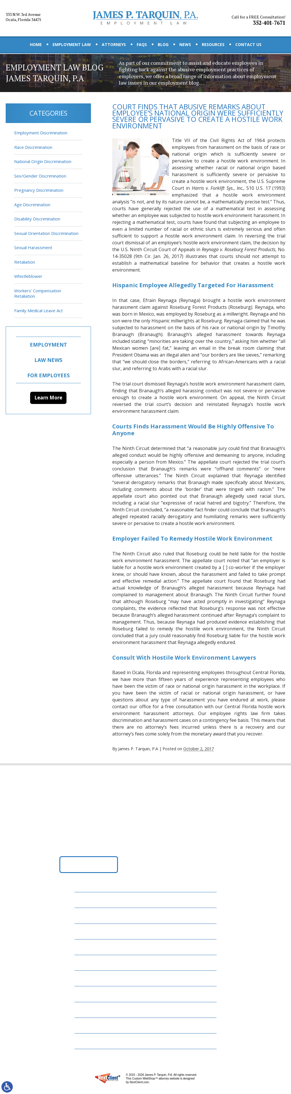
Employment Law (72, 44)
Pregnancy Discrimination (38, 190)
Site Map (87, 1040)
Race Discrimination (33, 147)
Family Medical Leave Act (38, 310)
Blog (163, 44)
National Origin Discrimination (42, 161)
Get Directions (88, 866)
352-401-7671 (259, 17)
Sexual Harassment (33, 247)
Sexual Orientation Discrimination (46, 233)
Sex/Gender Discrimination (40, 176)
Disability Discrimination (37, 219)
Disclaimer (90, 1025)
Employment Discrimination (40, 133)
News (185, 44)
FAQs (142, 44)
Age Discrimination (32, 204)
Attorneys (114, 44)
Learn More (48, 397)
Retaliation (24, 262)
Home (36, 44)
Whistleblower (28, 276)
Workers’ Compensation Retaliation (37, 293)
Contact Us (248, 44)
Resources (213, 44)
